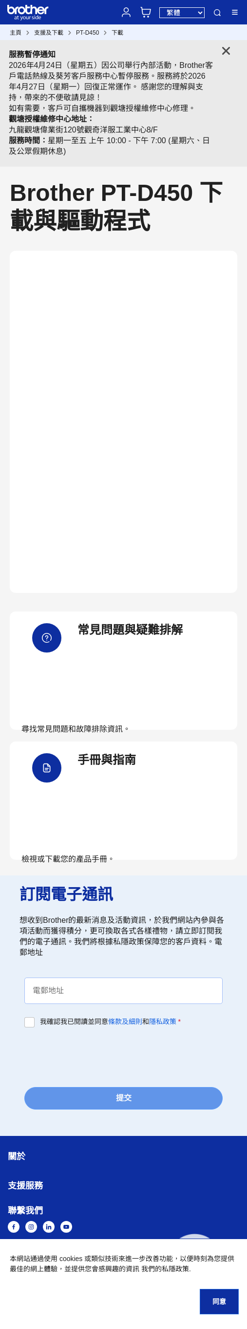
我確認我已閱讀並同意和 (110, 1021)
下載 (117, 32)
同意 (219, 1302)
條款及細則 (125, 1021)
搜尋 (217, 13)
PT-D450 (87, 32)
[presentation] (98, 1056)
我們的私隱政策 (165, 1269)
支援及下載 (48, 32)
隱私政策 (162, 1021)
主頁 (15, 32)
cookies (70, 1259)
